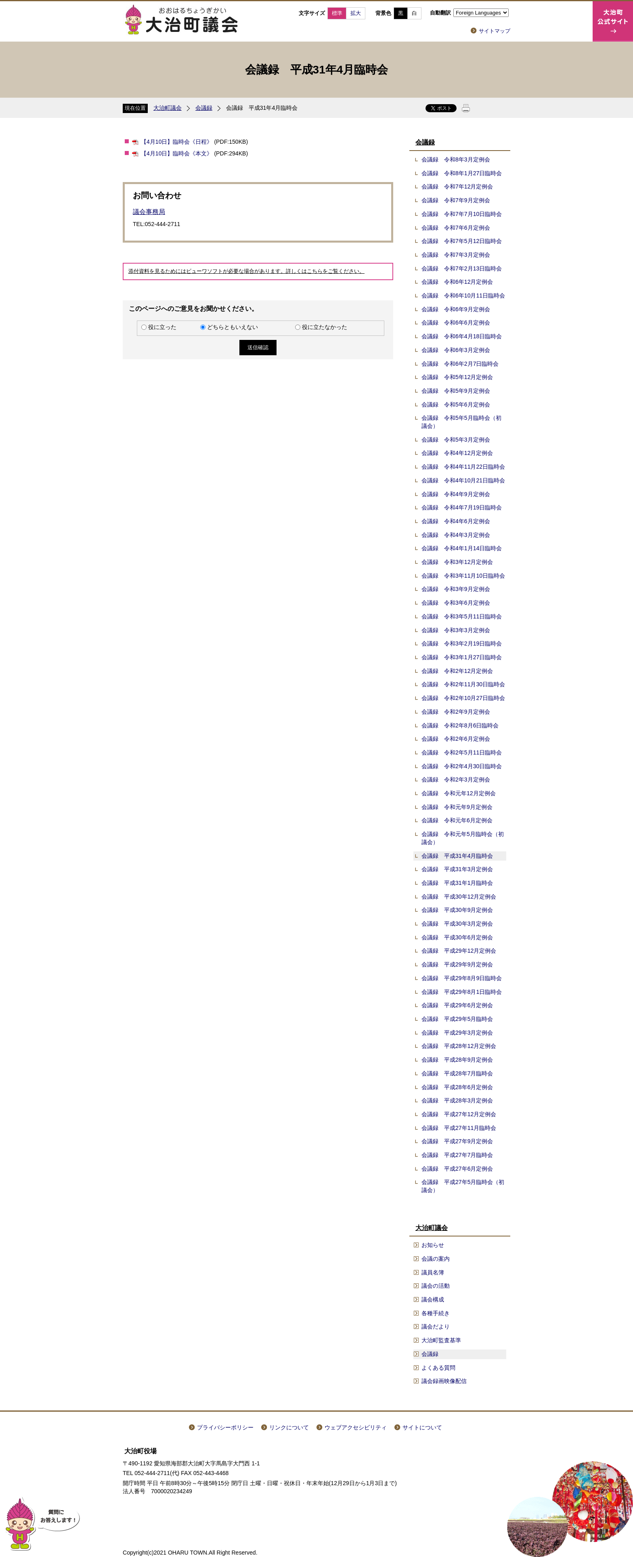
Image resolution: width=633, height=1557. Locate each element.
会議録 (203, 108)
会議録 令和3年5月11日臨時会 (461, 616)
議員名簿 (432, 1272)
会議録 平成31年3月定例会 (457, 869)
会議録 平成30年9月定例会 (457, 910)
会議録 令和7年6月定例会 (455, 227)
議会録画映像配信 (444, 1381)
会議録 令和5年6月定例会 (455, 404)
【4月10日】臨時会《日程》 (177, 141)
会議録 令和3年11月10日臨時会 (463, 575)
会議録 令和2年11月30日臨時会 (463, 684)
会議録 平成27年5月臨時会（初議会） (463, 1186)
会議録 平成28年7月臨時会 (457, 1073)
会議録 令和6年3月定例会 (455, 350)
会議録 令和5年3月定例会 (455, 439)
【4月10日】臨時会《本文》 (177, 153)
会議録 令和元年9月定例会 (457, 807)
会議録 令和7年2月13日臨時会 (461, 268)
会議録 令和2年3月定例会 (455, 779)
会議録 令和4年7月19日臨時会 (461, 507)
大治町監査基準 (441, 1340)
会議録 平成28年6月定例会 (457, 1087)
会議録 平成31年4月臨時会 (457, 856)
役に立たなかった (324, 327)
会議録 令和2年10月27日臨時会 (463, 698)
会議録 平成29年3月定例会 (457, 1032)
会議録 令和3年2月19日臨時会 (461, 643)
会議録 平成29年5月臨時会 (457, 1019)
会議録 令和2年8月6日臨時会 (460, 725)
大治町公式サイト (613, 21)
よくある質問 (438, 1367)
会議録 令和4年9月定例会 (455, 494)
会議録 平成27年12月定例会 (458, 1114)
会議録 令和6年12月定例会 (457, 282)
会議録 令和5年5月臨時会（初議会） (461, 422)
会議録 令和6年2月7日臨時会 (460, 363)
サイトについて (422, 1427)
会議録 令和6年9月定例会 (455, 309)
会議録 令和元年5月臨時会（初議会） (462, 838)
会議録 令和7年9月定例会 (455, 200)
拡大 (355, 13)
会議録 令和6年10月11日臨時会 (463, 295)
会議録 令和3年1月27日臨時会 (461, 657)
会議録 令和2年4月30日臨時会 (461, 766)
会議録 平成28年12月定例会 (458, 1046)
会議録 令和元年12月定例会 (458, 793)
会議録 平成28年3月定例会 (457, 1100)
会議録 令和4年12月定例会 (457, 453)
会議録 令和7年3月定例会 (455, 254)
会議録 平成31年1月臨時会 (457, 883)
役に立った (162, 327)
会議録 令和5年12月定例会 (457, 377)
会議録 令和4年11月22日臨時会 (463, 466)
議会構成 (432, 1299)
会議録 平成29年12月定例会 (458, 950)
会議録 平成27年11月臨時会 (458, 1128)
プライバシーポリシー (225, 1427)
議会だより (435, 1326)
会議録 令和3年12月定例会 (457, 562)
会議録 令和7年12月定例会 (457, 186)
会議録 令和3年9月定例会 (455, 589)
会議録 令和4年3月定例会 (455, 535)
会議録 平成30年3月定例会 (457, 923)
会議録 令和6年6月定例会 (455, 322)
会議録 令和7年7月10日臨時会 (461, 214)
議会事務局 (149, 211)
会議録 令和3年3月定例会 (455, 630)
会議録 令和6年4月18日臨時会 (461, 336)
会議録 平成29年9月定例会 (457, 964)
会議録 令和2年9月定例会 (455, 711)
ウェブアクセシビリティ (356, 1427)
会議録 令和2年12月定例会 (457, 671)
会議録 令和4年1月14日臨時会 (461, 548)
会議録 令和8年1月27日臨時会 (461, 173)
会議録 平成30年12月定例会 (458, 896)
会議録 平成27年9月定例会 (457, 1141)
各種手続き (435, 1313)
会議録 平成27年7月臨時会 (457, 1155)
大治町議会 (167, 108)
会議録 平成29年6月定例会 (457, 1005)
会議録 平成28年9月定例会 (457, 1059)
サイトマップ (494, 31)
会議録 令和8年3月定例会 (455, 159)
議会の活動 (435, 1285)
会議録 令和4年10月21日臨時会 (463, 480)
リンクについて (289, 1427)
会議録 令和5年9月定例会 (455, 391)
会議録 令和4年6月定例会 (455, 521)
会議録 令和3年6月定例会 (455, 602)
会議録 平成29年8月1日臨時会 (461, 992)
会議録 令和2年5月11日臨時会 (461, 752)
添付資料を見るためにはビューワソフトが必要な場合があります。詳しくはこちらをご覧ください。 (246, 271)
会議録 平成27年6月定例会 (457, 1168)
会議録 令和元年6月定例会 (457, 820)
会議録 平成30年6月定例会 (457, 937)
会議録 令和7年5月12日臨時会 (461, 241)
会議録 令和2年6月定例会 (455, 739)
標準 (337, 13)
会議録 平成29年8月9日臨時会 (461, 978)
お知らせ (432, 1245)
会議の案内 (435, 1258)
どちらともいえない (232, 327)
